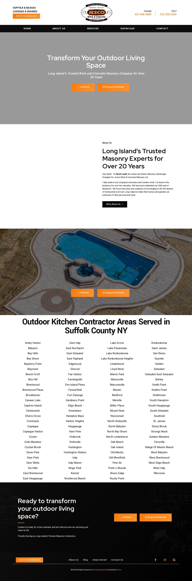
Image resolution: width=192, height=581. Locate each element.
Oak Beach (117, 442)
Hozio (119, 569)
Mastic (117, 390)
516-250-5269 (168, 14)
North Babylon (117, 426)
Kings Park (75, 468)
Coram (33, 437)
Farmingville (75, 379)
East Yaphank (75, 359)
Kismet (75, 473)
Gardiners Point (75, 400)
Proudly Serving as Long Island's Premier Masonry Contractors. (47, 536)
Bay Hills (33, 353)
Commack (33, 421)
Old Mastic (117, 452)
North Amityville (117, 421)
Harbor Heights (75, 421)
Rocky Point (117, 478)
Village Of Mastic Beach (159, 447)
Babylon (33, 348)
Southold (159, 416)
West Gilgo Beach (159, 463)
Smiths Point (159, 390)
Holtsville (75, 442)
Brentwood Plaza (32, 390)
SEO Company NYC (99, 569)
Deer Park (33, 458)
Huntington (75, 447)
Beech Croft (33, 374)
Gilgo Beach (75, 406)
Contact (162, 28)
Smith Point (159, 385)
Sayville (159, 359)
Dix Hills (33, 468)
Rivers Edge (117, 473)
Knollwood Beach (74, 478)
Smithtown (159, 395)
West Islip (159, 468)
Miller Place (117, 406)
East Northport (75, 348)
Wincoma (159, 473)
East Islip (74, 343)
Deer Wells (32, 463)
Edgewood (75, 364)
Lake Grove (117, 343)
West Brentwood (159, 458)
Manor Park (117, 374)
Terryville (159, 442)
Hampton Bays (75, 416)
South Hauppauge (159, 406)
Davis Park (32, 452)
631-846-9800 (143, 14)
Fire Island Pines (75, 385)
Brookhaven (33, 395)
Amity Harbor (33, 343)
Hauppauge (75, 426)
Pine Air (117, 463)
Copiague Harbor (33, 432)
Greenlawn (75, 411)
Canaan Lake (33, 400)
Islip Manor (75, 463)
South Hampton (159, 400)
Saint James (159, 348)
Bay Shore (33, 359)
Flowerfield (75, 390)
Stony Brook (159, 426)
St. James (159, 421)
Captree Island (32, 406)
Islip (74, 458)
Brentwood (32, 385)
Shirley (159, 379)
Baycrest (32, 369)
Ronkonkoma (159, 343)
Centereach (33, 411)
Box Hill (32, 379)
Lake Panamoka (117, 348)
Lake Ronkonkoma (117, 353)
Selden (159, 364)
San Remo (159, 353)
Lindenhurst (117, 364)
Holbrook (75, 437)
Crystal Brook (33, 447)
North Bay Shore (117, 432)
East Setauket (75, 353)
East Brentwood (33, 473)
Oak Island (117, 447)
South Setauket (159, 411)
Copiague (32, 426)
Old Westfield (117, 458)
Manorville (117, 379)
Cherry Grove (33, 416)
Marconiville (117, 385)
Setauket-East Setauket (159, 374)
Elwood (75, 369)
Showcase (127, 28)
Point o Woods (117, 468)
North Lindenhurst (117, 437)
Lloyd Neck (117, 369)
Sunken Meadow (159, 437)
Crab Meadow (32, 442)
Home (27, 28)
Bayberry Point (33, 364)
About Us (58, 28)
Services (93, 28)
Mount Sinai (117, 411)
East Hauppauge (33, 478)
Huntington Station (75, 452)
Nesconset (117, 416)
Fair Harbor (75, 374)
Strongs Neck (159, 432)
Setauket (159, 369)
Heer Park (75, 432)
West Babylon (159, 452)
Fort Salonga (75, 395)
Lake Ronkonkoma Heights (117, 359)
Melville (117, 400)
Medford (117, 395)
